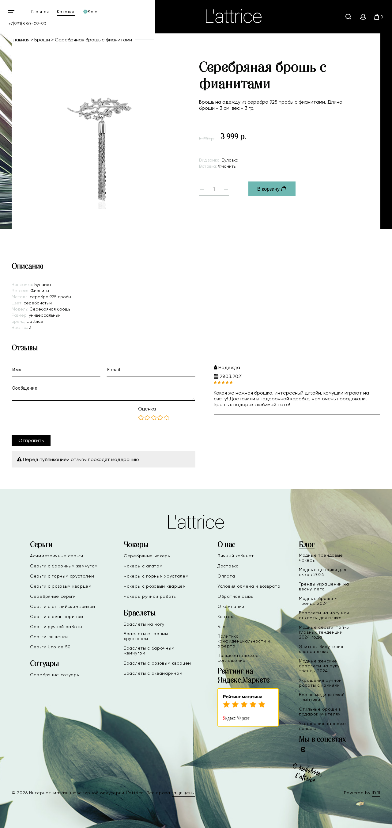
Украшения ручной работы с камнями (320, 683)
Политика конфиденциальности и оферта (243, 641)
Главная (40, 11)
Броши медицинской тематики (322, 697)
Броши (42, 40)
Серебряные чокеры (147, 555)
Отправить (31, 440)
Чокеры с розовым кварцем (155, 586)
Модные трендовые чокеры (321, 558)
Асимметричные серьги (56, 555)
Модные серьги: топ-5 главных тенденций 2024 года (324, 632)
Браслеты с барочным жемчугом (149, 650)
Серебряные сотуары (55, 674)
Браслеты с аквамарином (153, 673)
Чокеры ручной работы (150, 596)
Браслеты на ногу (144, 624)
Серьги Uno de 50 (50, 646)
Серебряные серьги (53, 596)
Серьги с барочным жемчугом (64, 565)
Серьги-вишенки (49, 636)
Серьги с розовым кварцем (61, 586)
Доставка (228, 565)
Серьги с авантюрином (56, 616)
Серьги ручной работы (56, 626)
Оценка (147, 409)
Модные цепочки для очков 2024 (322, 572)
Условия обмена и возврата (249, 586)
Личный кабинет (235, 555)
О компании (230, 606)
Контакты (228, 616)
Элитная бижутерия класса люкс (321, 649)
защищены (183, 792)
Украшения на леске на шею (322, 726)
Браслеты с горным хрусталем (146, 636)
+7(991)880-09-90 (28, 23)
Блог (222, 626)
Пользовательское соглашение (238, 658)
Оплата (226, 576)
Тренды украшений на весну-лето (324, 586)
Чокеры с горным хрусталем (156, 576)
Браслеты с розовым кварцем (157, 663)
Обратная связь (235, 596)
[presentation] (58, 418)
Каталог (66, 11)
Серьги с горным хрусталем (62, 576)
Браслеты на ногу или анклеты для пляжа (324, 615)
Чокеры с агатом (143, 565)
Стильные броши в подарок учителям (320, 711)
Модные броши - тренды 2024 (318, 601)
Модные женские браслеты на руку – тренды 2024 (321, 665)
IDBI (376, 792)
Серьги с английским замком (62, 606)
